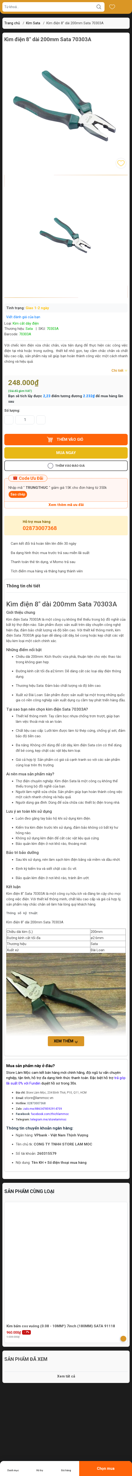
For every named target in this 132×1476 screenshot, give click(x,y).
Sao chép (18, 494)
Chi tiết (119, 370)
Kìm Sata (33, 23)
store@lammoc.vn (38, 1098)
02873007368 (40, 528)
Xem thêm (66, 1041)
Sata (29, 329)
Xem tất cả (66, 1376)
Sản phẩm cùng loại (29, 1191)
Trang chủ (12, 23)
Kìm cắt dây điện (26, 323)
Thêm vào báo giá (66, 466)
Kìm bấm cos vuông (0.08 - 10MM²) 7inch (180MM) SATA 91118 (60, 1326)
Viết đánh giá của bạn (23, 317)
